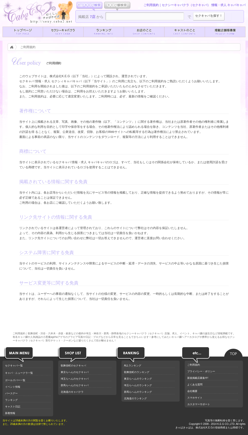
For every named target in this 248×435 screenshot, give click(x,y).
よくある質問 (194, 384)
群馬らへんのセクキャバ (75, 385)
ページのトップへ (233, 351)
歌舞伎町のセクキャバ (73, 365)
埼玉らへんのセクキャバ (75, 378)
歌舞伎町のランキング (136, 372)
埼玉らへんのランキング (138, 385)
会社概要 (192, 391)
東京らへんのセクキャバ (75, 372)
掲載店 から (91, 17)
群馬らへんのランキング (138, 391)
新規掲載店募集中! (197, 378)
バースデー (11, 393)
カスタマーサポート (198, 404)
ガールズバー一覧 (15, 380)
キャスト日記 (12, 406)
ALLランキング (132, 365)
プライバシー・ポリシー (201, 371)
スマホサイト (194, 397)
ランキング (11, 400)
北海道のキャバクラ (72, 391)
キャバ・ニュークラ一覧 (19, 372)
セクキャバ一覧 (14, 365)
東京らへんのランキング (138, 378)
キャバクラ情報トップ (13, 47)
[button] (23, 32)
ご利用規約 (27, 47)
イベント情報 (12, 386)
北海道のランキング (135, 398)
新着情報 (10, 413)
